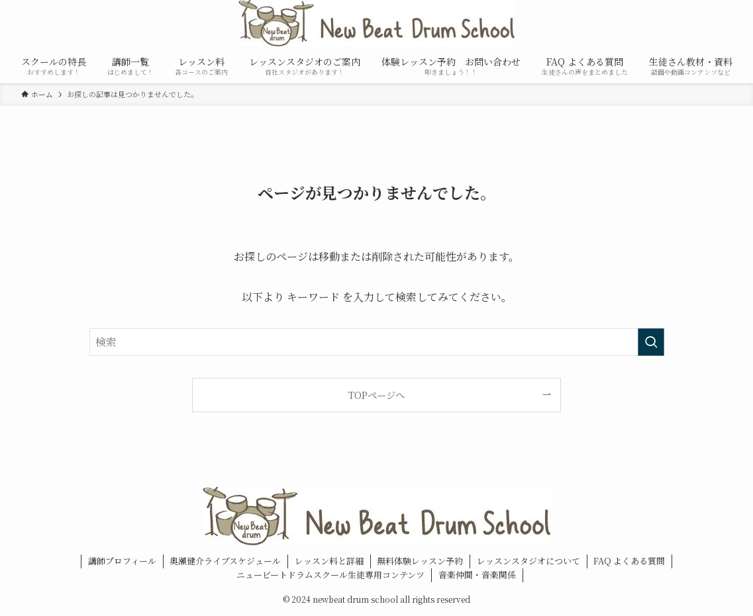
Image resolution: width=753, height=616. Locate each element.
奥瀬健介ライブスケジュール (225, 560)
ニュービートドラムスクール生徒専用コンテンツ (330, 574)
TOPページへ (376, 395)
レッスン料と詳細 (329, 560)
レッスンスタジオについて (528, 560)
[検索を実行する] (651, 342)
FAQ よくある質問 (629, 560)
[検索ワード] (376, 342)
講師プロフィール (122, 560)
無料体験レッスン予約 (420, 560)
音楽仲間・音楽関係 (477, 574)
